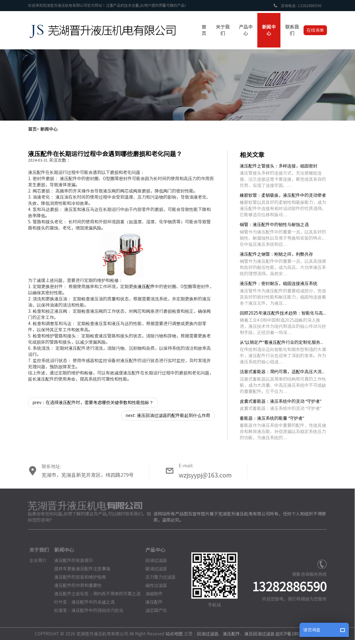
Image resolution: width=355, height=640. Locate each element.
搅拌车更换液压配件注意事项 (79, 569)
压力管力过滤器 (158, 577)
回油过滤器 (154, 560)
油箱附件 (151, 594)
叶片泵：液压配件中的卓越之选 (81, 602)
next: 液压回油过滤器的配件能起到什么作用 (168, 415)
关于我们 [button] (223, 30)
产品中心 (153, 549)
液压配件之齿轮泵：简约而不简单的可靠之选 (94, 594)
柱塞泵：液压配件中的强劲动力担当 (85, 610)
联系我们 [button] (292, 30)
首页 (32, 129)
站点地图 (171, 634)
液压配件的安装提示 (70, 560)
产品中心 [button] (246, 30)
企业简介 (35, 560)
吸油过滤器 (154, 569)
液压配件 (146, 286)
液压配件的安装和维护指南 (77, 577)
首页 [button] (204, 30)
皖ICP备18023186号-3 (295, 634)
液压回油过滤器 (257, 634)
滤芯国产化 (154, 610)
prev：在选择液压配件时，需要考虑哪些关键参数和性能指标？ (93, 402)
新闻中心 (49, 129)
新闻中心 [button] (269, 30)
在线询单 (315, 30)
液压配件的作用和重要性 (75, 585)
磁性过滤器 (154, 585)
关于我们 (37, 549)
